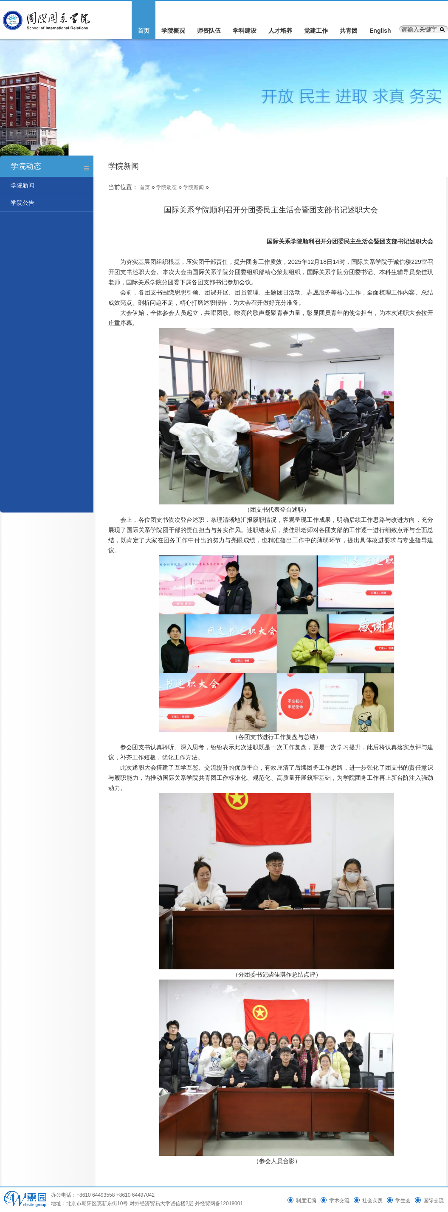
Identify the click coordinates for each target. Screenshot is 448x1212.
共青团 (349, 30)
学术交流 (339, 1201)
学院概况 (173, 30)
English (380, 30)
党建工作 (316, 30)
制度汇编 (306, 1201)
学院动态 (166, 187)
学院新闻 (22, 185)
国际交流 (433, 1201)
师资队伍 (209, 30)
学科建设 (244, 30)
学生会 (403, 1201)
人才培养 (280, 30)
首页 (143, 30)
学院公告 (22, 202)
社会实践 (372, 1201)
